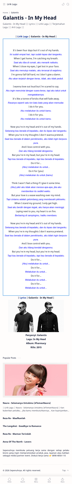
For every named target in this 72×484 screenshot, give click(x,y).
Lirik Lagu (12, 4)
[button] (63, 4)
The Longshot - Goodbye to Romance (22, 426)
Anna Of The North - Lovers (17, 441)
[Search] (68, 4)
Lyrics (23, 297)
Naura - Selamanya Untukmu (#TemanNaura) (27, 403)
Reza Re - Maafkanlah (14, 418)
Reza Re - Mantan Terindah (17, 433)
